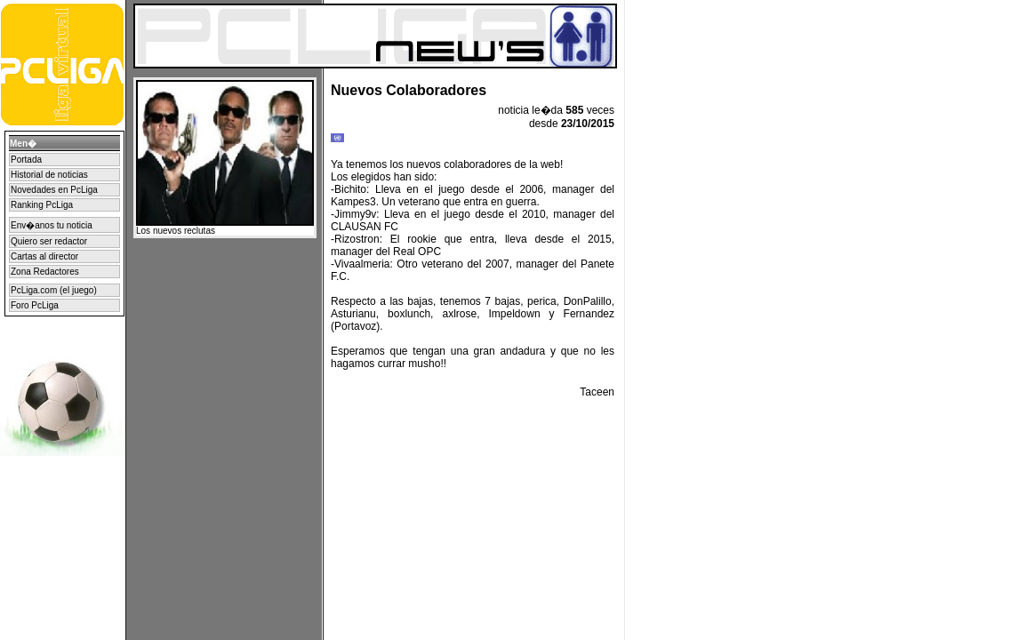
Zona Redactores (45, 271)
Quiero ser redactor (49, 241)
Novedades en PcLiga (54, 190)
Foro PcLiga (35, 305)
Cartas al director (44, 256)
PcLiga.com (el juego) (54, 290)
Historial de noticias (49, 175)
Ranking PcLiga (42, 205)
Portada (26, 159)
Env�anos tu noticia (51, 225)
